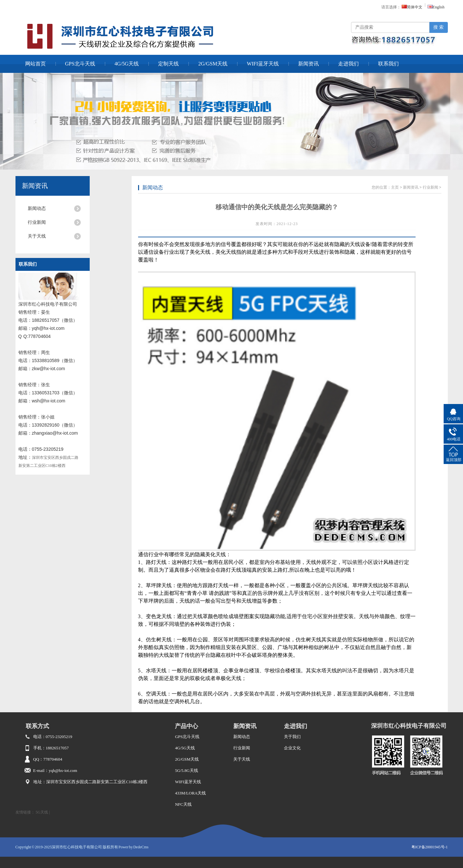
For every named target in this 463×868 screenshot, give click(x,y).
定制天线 (168, 63)
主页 (395, 187)
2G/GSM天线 (212, 63)
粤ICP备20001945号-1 (429, 847)
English (436, 7)
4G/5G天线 (127, 63)
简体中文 (412, 7)
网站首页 (35, 63)
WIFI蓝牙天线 (263, 63)
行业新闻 (37, 222)
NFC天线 (183, 804)
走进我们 (348, 63)
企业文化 (292, 747)
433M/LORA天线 (190, 793)
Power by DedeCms (133, 847)
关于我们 (292, 736)
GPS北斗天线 (80, 63)
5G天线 (42, 812)
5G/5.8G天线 (186, 770)
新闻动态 (37, 208)
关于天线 (37, 236)
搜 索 (438, 27)
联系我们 (388, 63)
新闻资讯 (308, 63)
